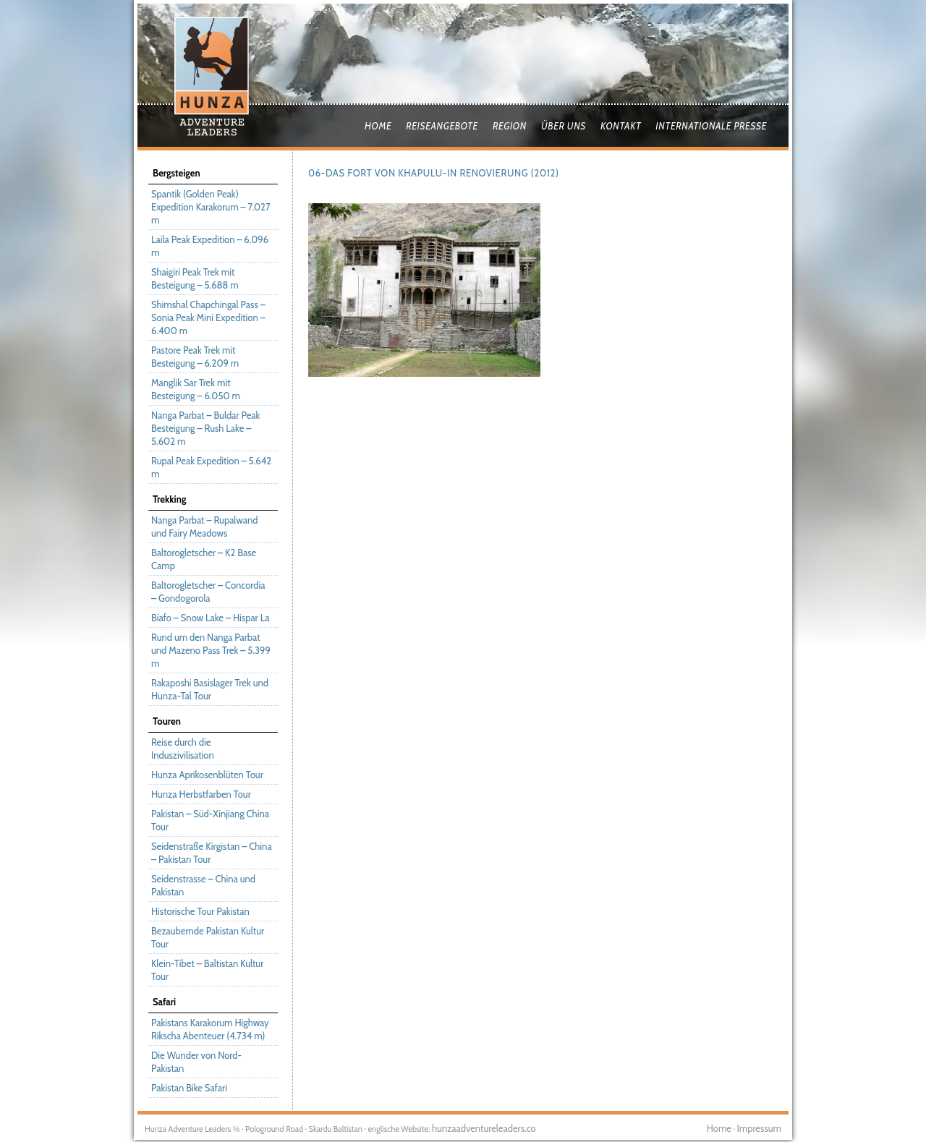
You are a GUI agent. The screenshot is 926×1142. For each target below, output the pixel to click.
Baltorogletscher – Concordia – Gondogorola (208, 591)
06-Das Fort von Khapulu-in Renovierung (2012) (433, 173)
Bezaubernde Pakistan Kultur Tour (207, 937)
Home (378, 126)
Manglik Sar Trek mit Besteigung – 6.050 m (195, 389)
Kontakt (620, 126)
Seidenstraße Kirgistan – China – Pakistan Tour (211, 852)
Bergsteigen (176, 173)
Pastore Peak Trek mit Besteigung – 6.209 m (195, 356)
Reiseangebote (442, 126)
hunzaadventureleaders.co (484, 1128)
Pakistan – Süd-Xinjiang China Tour (210, 820)
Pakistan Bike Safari (189, 1088)
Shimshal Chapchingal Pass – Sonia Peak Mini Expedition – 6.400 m (208, 317)
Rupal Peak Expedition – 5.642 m (211, 467)
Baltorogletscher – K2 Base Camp (203, 559)
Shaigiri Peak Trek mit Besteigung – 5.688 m (195, 278)
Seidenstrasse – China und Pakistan (203, 885)
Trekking (169, 499)
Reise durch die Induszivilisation (182, 748)
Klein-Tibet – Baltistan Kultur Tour (207, 970)
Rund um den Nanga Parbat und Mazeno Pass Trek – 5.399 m (211, 650)
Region (510, 126)
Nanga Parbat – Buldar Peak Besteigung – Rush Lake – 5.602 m (205, 428)
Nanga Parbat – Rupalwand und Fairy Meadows (204, 526)
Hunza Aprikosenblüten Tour (207, 774)
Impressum (759, 1128)
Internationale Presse (711, 126)
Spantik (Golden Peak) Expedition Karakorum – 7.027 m (210, 207)
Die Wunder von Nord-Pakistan (196, 1061)
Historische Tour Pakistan (200, 911)
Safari (164, 1001)
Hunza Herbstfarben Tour (201, 794)
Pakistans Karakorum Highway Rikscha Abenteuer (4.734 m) (210, 1029)
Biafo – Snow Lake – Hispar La (210, 617)
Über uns (563, 126)
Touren (167, 721)
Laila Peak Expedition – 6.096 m (209, 246)
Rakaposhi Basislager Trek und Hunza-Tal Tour (209, 689)
